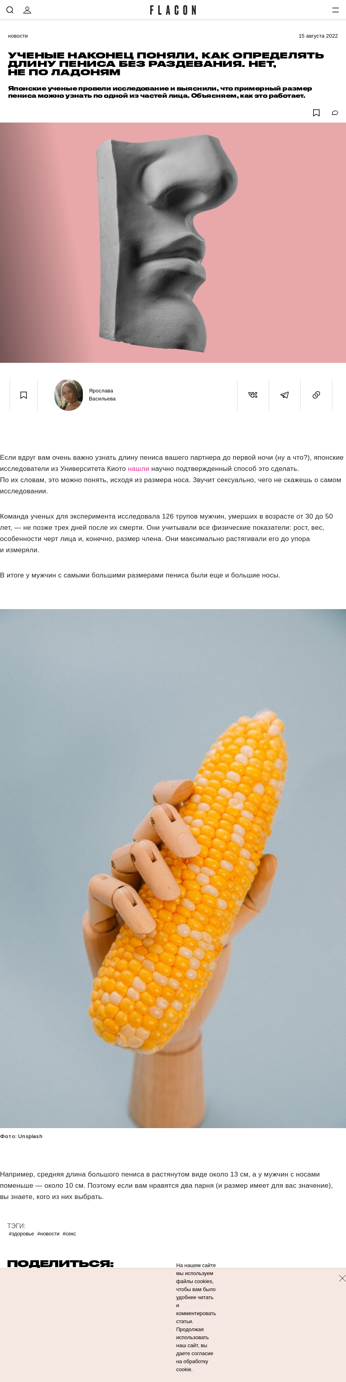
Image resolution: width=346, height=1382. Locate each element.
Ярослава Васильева (102, 395)
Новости (18, 36)
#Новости (48, 1234)
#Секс (69, 1234)
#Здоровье (21, 1234)
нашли (139, 469)
